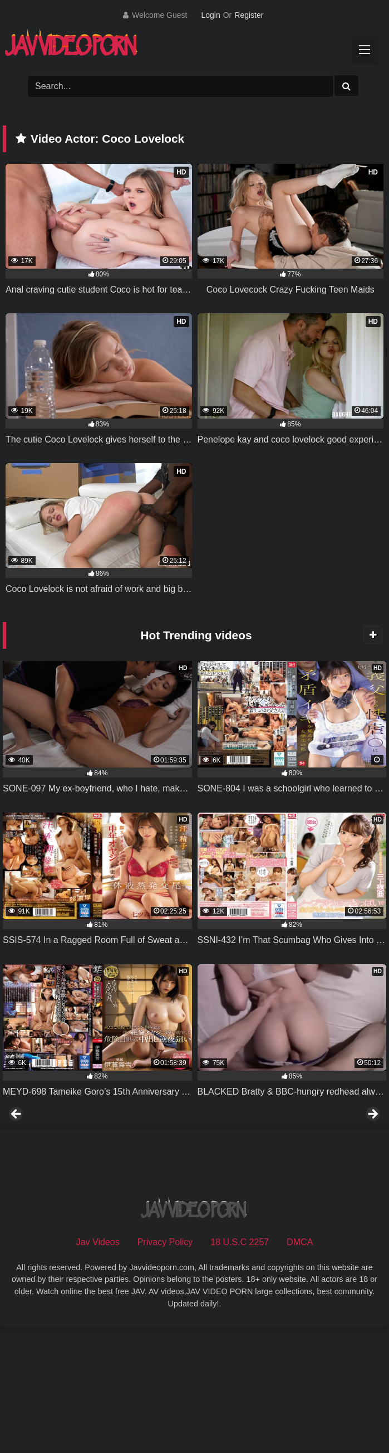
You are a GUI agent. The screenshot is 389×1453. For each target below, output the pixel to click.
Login (210, 15)
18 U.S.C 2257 (239, 1364)
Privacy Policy (165, 1364)
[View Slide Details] (85, 1178)
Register (248, 15)
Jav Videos (98, 1364)
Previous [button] (16, 1176)
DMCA (300, 1364)
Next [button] (372, 1176)
